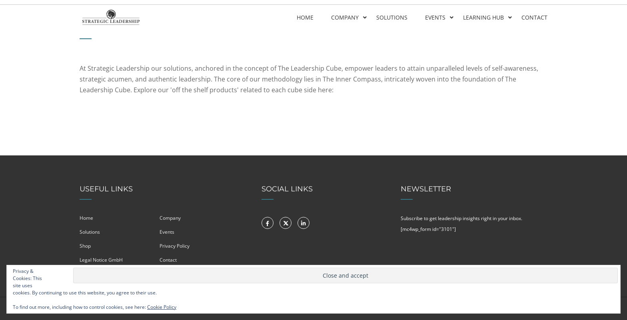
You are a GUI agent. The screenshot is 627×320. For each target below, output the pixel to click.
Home (305, 17)
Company (345, 17)
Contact (534, 17)
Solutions (391, 17)
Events (435, 17)
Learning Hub (483, 17)
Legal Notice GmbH (101, 259)
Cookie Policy (161, 307)
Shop (85, 245)
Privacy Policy (175, 245)
